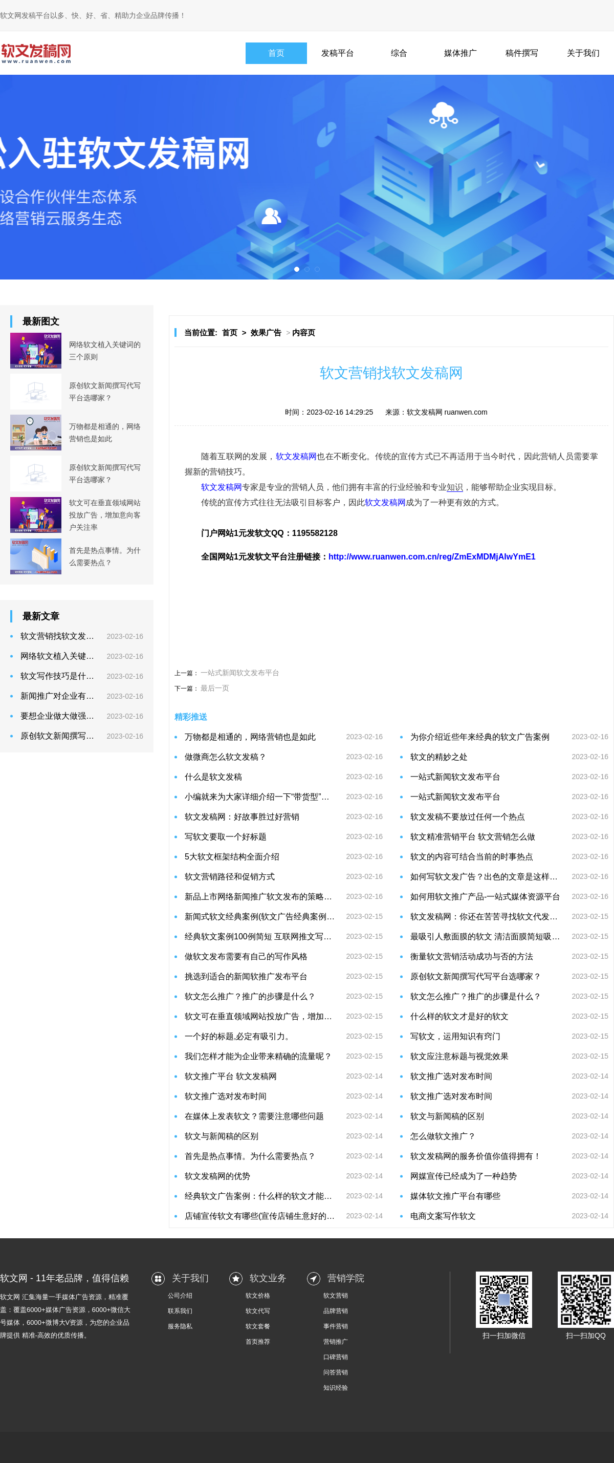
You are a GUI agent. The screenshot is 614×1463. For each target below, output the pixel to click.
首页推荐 (258, 1341)
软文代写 (258, 1311)
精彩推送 (190, 717)
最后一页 (215, 688)
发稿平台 (337, 53)
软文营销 (335, 1295)
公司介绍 (180, 1295)
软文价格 (258, 1295)
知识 (455, 487)
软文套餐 (258, 1326)
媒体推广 (460, 53)
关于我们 (583, 53)
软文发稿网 (296, 456)
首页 (276, 53)
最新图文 (41, 321)
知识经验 (335, 1387)
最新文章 (41, 616)
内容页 (303, 332)
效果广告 (266, 332)
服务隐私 (180, 1326)
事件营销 (335, 1326)
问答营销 (335, 1372)
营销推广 (335, 1341)
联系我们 (180, 1311)
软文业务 (268, 1278)
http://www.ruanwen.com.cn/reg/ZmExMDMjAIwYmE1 (432, 556)
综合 (399, 53)
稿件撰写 (522, 53)
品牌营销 (335, 1311)
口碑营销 (335, 1357)
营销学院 (345, 1278)
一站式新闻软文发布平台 (240, 673)
